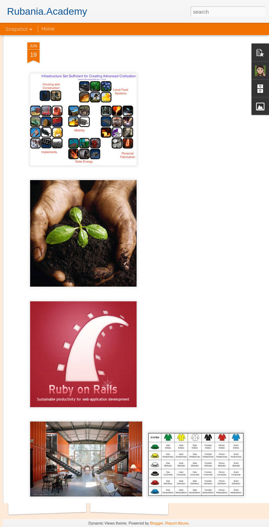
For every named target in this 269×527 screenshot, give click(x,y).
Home (47, 29)
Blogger (156, 523)
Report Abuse (177, 523)
